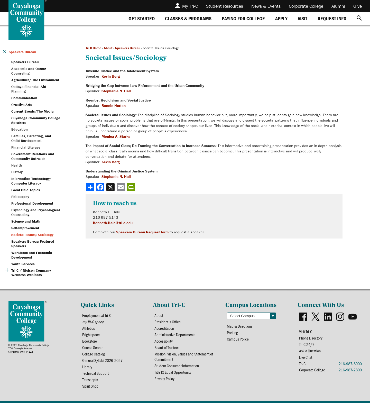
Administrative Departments (174, 334)
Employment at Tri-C (96, 315)
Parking (232, 332)
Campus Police (238, 339)
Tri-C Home (93, 48)
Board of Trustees (166, 347)
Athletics (88, 328)
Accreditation (164, 328)
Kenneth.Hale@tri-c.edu (113, 222)
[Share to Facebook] (101, 187)
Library (87, 366)
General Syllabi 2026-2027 (102, 360)
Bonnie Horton (113, 105)
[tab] (141, 18)
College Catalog (93, 353)
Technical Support (95, 373)
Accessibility (163, 341)
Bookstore (89, 341)
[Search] (359, 18)
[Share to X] (111, 187)
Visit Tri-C (305, 331)
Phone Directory (310, 338)
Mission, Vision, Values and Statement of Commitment (183, 356)
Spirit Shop (90, 386)
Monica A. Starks (115, 136)
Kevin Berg (110, 76)
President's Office (167, 321)
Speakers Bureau (127, 48)
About (108, 48)
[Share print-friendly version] (131, 187)
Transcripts (90, 379)
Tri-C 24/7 (306, 344)
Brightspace (91, 334)
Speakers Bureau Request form (142, 232)
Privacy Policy (164, 378)
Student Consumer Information (176, 365)
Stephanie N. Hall (116, 90)
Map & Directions (239, 326)
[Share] (90, 187)
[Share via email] (121, 187)
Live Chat (305, 357)
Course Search (92, 347)
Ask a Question (310, 350)
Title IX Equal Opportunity (172, 372)
